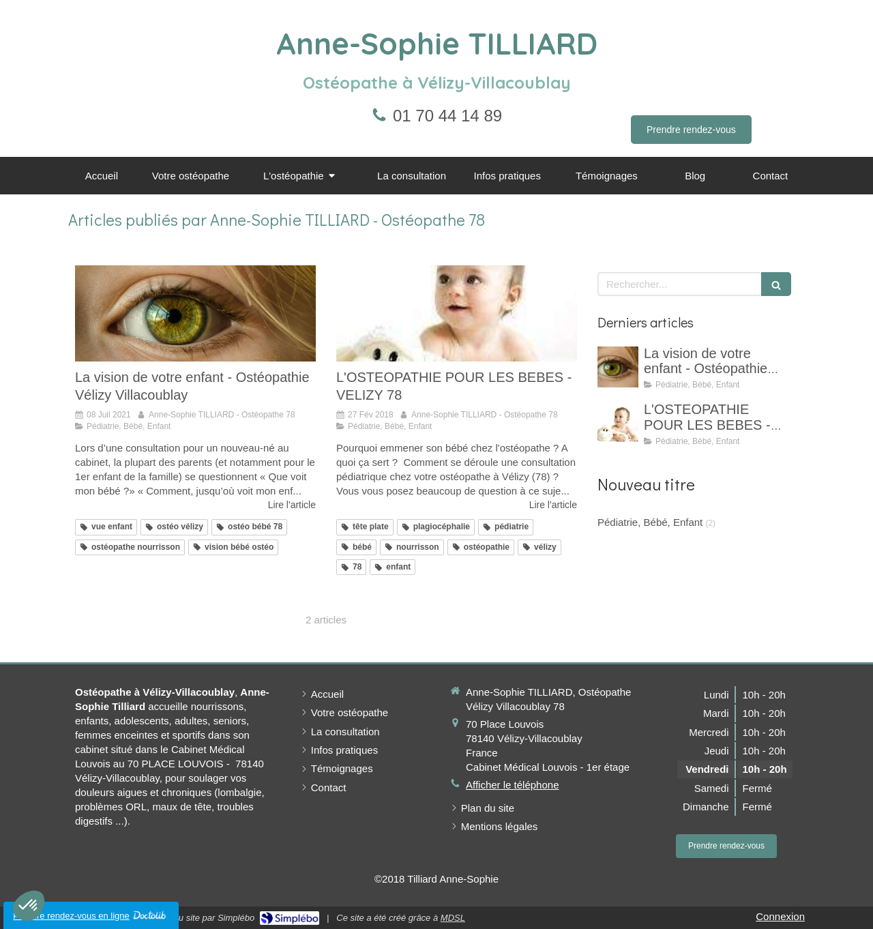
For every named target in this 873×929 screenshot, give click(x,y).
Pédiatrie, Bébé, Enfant (649, 522)
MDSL (453, 918)
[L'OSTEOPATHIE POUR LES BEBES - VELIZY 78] (456, 313)
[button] (28, 905)
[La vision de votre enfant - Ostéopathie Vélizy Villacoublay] (195, 313)
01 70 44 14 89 (447, 115)
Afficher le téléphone (512, 785)
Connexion (780, 916)
